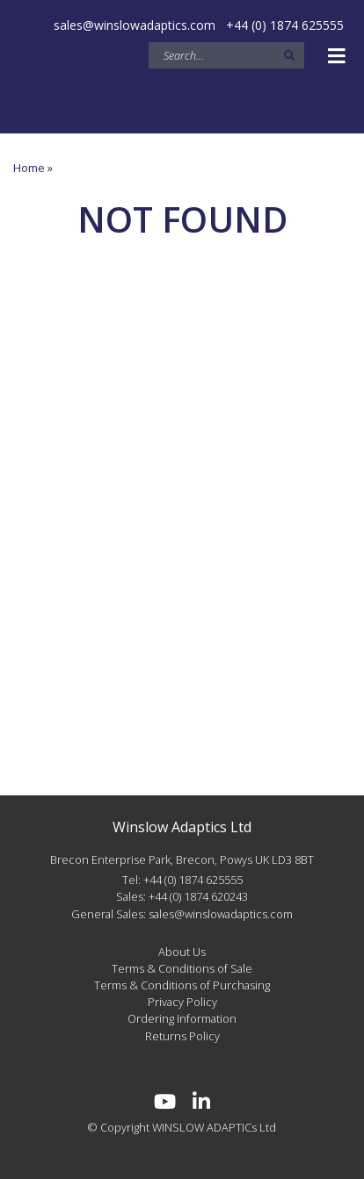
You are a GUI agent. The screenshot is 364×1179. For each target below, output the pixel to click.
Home (29, 168)
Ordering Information (182, 1018)
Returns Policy (182, 1036)
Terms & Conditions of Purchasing (182, 985)
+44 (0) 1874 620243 (198, 896)
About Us (182, 952)
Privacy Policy (182, 1002)
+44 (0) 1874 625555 (285, 25)
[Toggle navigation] (337, 56)
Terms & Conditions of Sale (182, 968)
